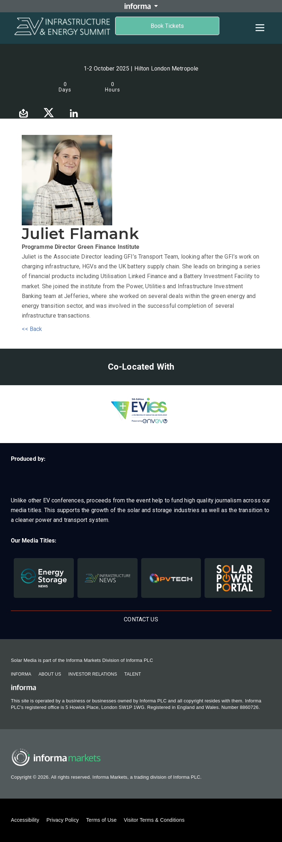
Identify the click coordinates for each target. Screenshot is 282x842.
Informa (21, 674)
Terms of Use (101, 820)
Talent (132, 674)
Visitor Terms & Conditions (154, 820)
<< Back (32, 329)
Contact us (141, 619)
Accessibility (25, 820)
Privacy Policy (62, 820)
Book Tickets (167, 25)
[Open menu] (260, 27)
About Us (49, 674)
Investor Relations (92, 674)
